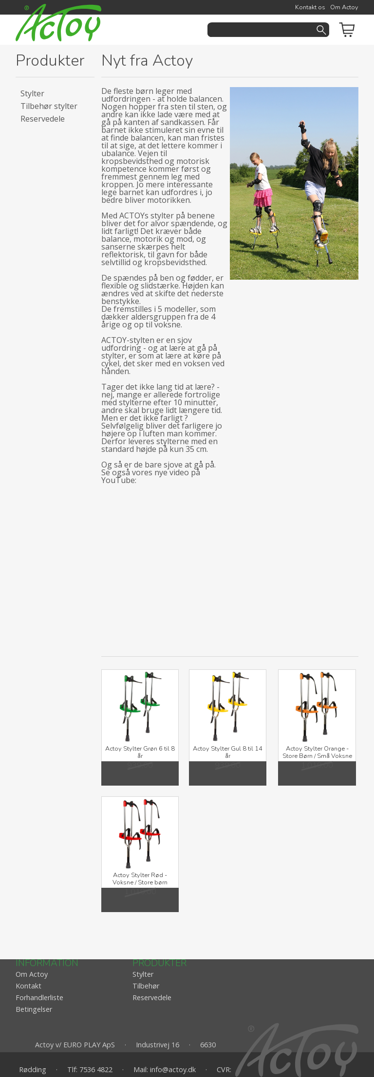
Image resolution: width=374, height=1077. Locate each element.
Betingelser (34, 1009)
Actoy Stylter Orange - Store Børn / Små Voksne (317, 752)
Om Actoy (344, 7)
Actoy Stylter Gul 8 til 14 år (227, 752)
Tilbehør (145, 985)
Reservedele (42, 118)
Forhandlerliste (39, 997)
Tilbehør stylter (48, 106)
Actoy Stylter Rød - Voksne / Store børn (140, 879)
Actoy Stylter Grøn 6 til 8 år (140, 752)
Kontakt (28, 985)
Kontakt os (310, 7)
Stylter (32, 93)
